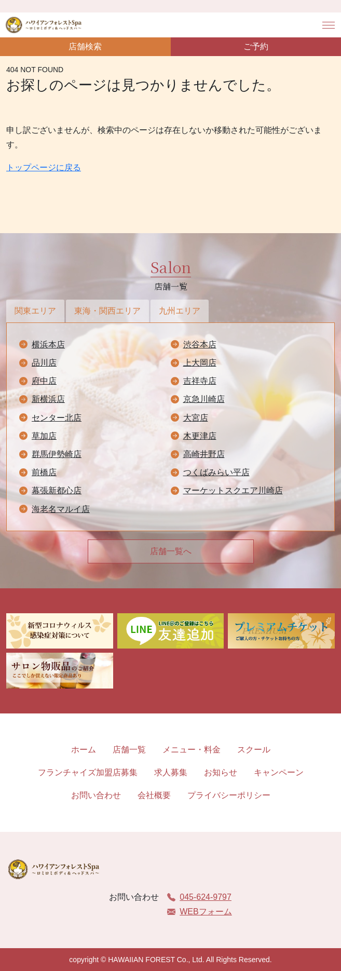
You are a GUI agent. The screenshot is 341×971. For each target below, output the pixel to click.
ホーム (83, 749)
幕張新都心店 (56, 490)
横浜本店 (48, 344)
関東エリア (35, 310)
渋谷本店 (199, 344)
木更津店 (199, 435)
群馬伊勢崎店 (56, 454)
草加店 (44, 435)
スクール (253, 749)
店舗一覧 (129, 749)
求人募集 (170, 772)
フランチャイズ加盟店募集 (88, 772)
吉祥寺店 (199, 380)
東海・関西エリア (107, 310)
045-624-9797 (199, 897)
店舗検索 (85, 46)
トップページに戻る (43, 167)
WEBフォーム (199, 911)
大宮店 (195, 417)
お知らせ (220, 772)
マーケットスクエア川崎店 (233, 490)
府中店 (44, 380)
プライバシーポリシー (228, 795)
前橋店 (44, 472)
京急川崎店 (204, 399)
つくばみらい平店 (216, 472)
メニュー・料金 (191, 749)
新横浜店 (48, 399)
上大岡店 (199, 362)
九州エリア (179, 310)
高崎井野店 (204, 454)
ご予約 (255, 46)
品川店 (44, 362)
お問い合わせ (96, 795)
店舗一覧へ (171, 551)
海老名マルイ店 (61, 509)
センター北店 (56, 417)
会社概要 (154, 795)
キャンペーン (279, 772)
